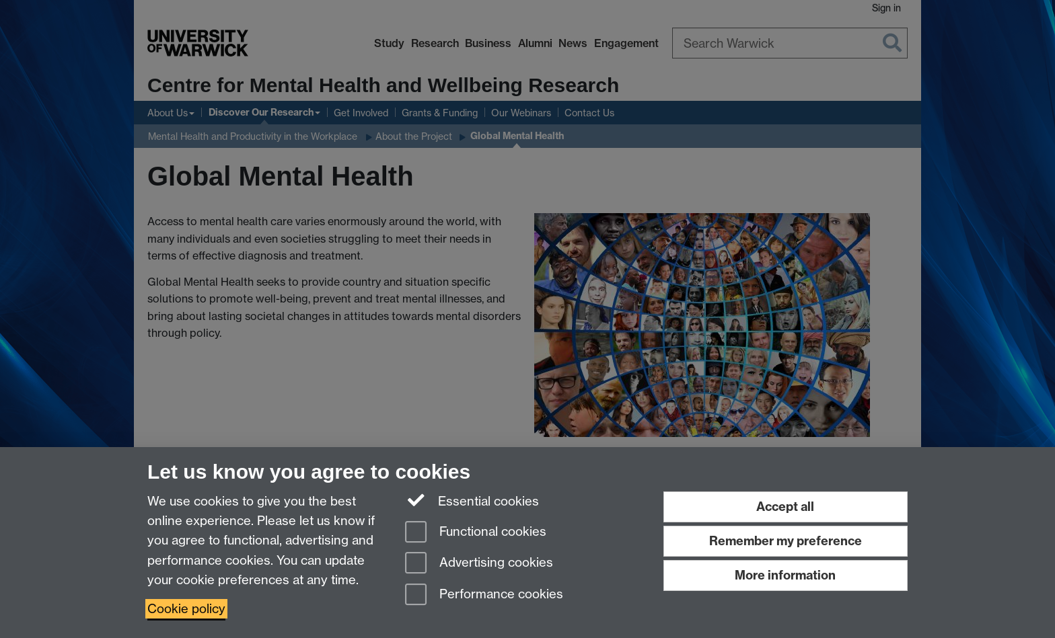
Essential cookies (472, 500)
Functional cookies (475, 532)
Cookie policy (186, 608)
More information (785, 575)
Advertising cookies (479, 563)
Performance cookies (484, 595)
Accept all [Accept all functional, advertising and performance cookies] (785, 506)
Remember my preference (785, 541)
